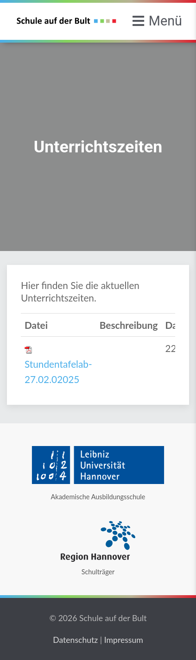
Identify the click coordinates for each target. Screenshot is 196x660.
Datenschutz (75, 640)
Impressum (123, 640)
